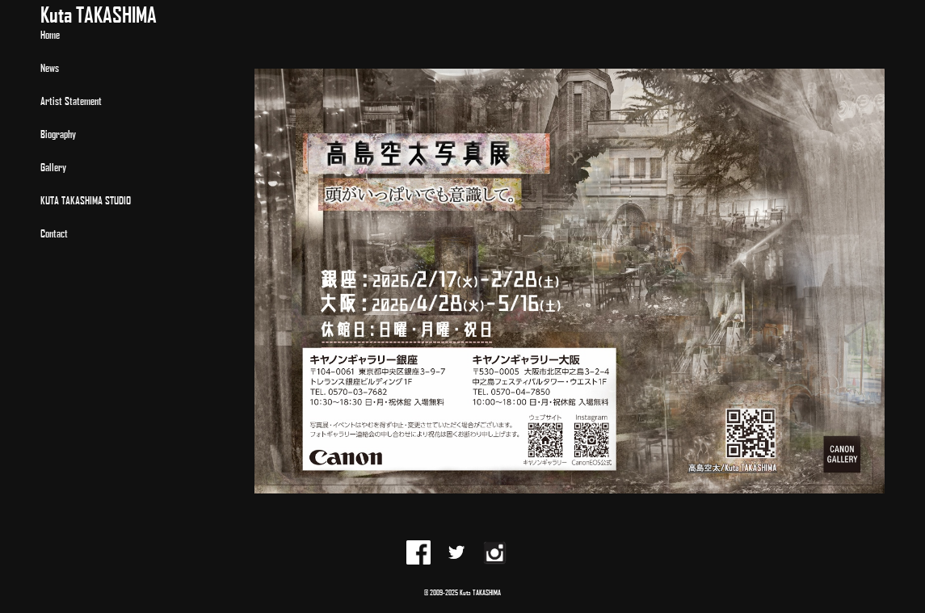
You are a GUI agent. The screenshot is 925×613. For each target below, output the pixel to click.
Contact (54, 233)
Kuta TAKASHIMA (98, 13)
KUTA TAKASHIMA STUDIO (85, 200)
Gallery (53, 167)
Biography (58, 134)
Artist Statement (71, 100)
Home (50, 34)
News (49, 67)
